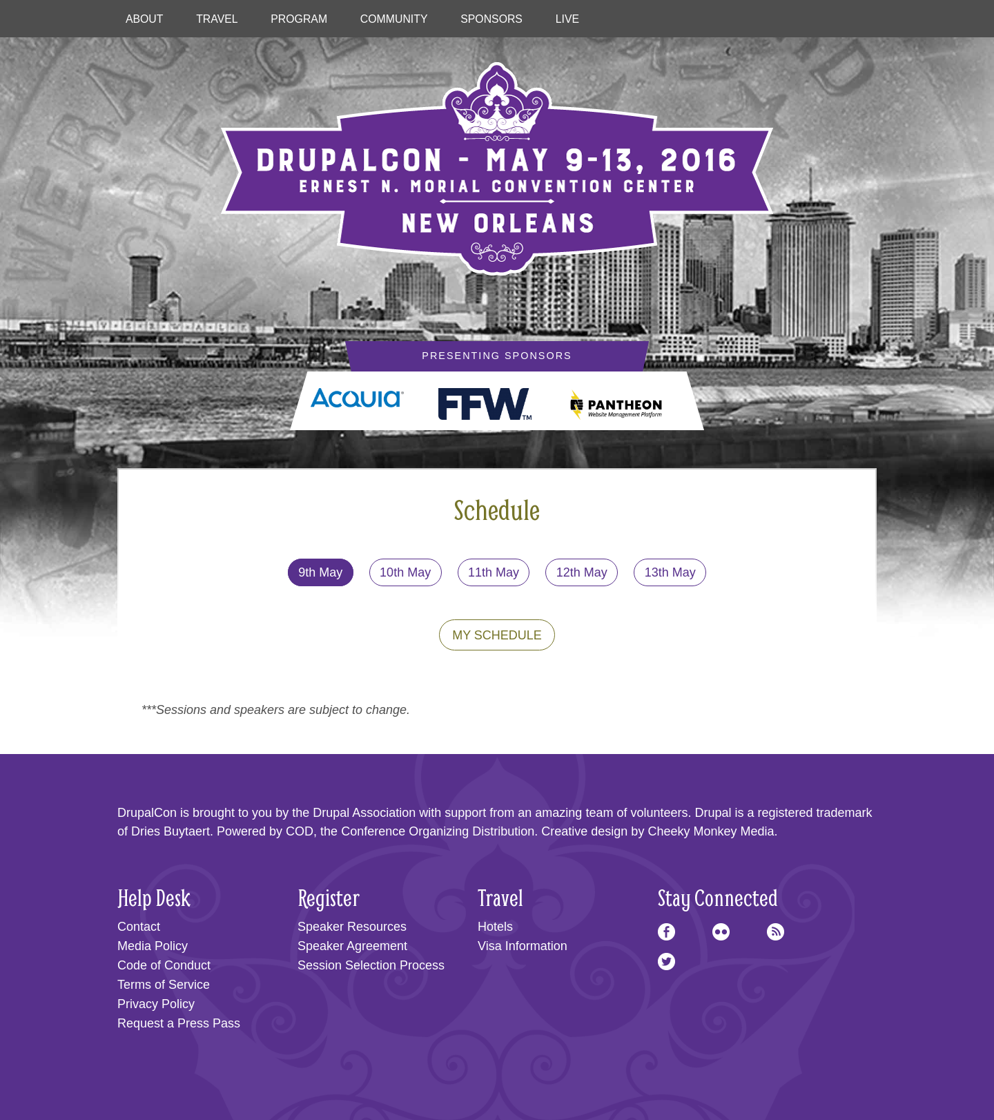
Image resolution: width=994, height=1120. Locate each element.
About (145, 19)
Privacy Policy (156, 1004)
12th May (581, 572)
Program (299, 19)
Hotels (495, 927)
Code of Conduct (164, 965)
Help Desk (154, 897)
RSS (775, 931)
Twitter (666, 961)
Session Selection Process (371, 965)
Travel (216, 19)
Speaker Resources (352, 927)
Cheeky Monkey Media (710, 831)
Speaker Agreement (352, 946)
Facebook (666, 931)
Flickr (721, 931)
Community (394, 19)
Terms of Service (163, 985)
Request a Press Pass (178, 1023)
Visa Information (522, 946)
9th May (320, 572)
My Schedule (497, 635)
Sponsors (491, 19)
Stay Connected (718, 897)
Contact (138, 927)
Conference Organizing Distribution (437, 831)
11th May (493, 572)
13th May (670, 572)
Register (329, 897)
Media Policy (152, 946)
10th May (405, 572)
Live (567, 19)
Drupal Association (364, 813)
